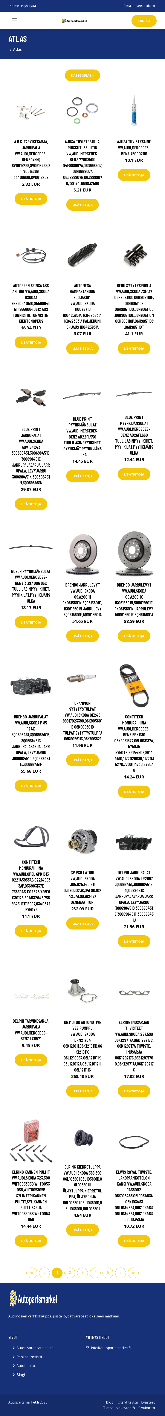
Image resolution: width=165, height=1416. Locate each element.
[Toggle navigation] (14, 20)
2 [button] (70, 1272)
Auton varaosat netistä (35, 1347)
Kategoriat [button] (81, 75)
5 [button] (108, 1272)
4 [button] (95, 1272)
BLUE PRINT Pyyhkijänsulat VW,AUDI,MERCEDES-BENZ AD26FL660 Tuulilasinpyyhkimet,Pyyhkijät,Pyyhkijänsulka (134, 435)
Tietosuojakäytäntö (119, 1407)
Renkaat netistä (29, 1356)
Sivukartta (146, 1407)
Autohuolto (26, 1365)
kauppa (144, 21)
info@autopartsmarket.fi (138, 6)
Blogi (21, 1374)
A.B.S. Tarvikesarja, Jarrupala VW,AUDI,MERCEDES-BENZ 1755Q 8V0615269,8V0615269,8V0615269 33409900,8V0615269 (31, 159)
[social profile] (40, 6)
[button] (120, 1273)
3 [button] (83, 1272)
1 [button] (57, 1272)
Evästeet (148, 1402)
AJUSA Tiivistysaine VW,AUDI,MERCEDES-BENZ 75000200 (134, 147)
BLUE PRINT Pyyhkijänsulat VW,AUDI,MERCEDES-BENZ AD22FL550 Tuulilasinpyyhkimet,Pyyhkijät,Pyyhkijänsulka (82, 436)
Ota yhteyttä (128, 1402)
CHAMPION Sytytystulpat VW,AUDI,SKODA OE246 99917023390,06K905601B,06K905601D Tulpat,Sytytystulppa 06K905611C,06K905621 (82, 720)
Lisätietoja (31, 198)
